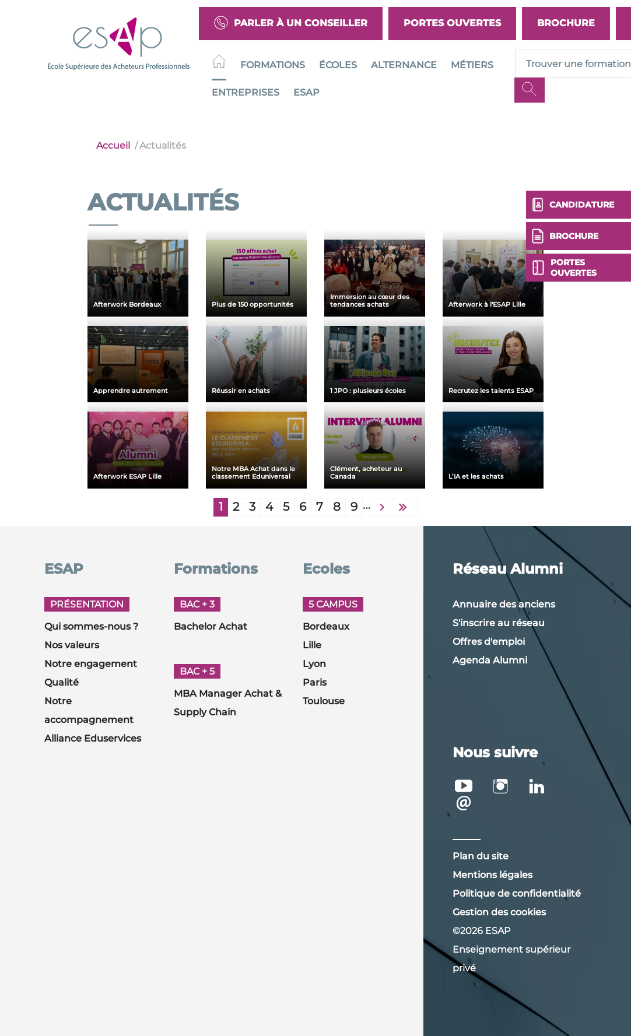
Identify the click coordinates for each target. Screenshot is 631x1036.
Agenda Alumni (490, 660)
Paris (315, 682)
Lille (312, 645)
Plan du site (481, 856)
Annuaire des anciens (504, 604)
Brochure (566, 23)
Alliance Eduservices (92, 738)
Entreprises (245, 92)
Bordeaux (326, 626)
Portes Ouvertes (452, 23)
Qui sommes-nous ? (91, 626)
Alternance (404, 65)
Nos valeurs (71, 645)
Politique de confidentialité (517, 893)
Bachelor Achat (210, 626)
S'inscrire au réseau (499, 622)
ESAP (306, 92)
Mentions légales (492, 874)
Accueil (113, 145)
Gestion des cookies (499, 912)
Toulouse (324, 701)
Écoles (338, 65)
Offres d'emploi (489, 641)
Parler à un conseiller (290, 23)
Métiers (472, 65)
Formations (272, 65)
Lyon (314, 663)
